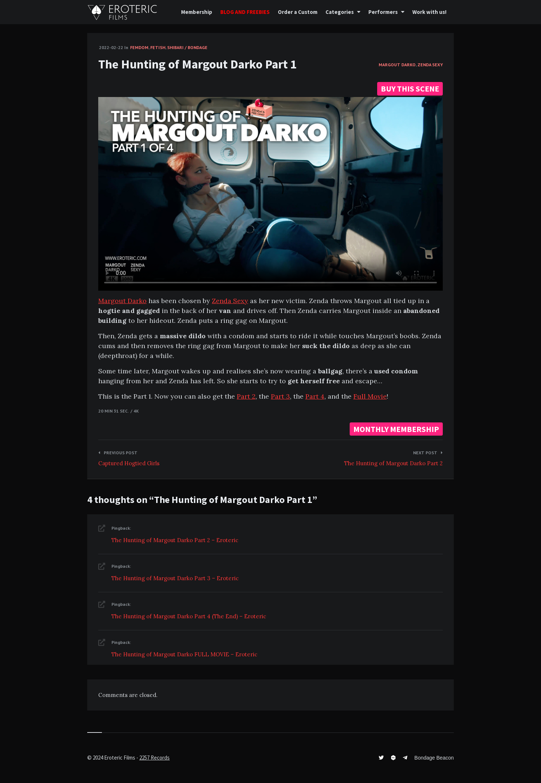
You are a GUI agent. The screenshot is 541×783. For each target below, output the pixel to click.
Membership (196, 11)
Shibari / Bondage (187, 47)
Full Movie (370, 396)
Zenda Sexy (430, 64)
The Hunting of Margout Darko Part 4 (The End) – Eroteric (188, 616)
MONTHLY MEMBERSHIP (396, 429)
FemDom (139, 47)
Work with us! (429, 11)
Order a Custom (297, 11)
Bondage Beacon (434, 758)
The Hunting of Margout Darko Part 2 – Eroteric (174, 540)
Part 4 (314, 396)
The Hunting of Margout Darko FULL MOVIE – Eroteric (184, 654)
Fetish (157, 47)
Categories (339, 11)
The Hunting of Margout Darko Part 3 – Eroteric (175, 578)
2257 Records (154, 757)
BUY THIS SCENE (410, 88)
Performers (383, 11)
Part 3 (280, 396)
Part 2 (246, 396)
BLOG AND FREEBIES (245, 11)
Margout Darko (397, 64)
